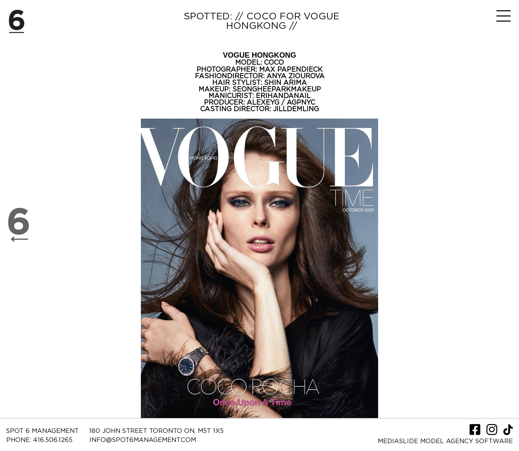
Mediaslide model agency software (445, 441)
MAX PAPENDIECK (291, 69)
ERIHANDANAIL (283, 96)
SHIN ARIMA (285, 82)
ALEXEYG (264, 102)
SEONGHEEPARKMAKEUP (276, 89)
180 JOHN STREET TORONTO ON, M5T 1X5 (156, 431)
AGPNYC (301, 102)
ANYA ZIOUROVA (296, 76)
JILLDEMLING (296, 109)
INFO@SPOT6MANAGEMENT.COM (142, 440)
